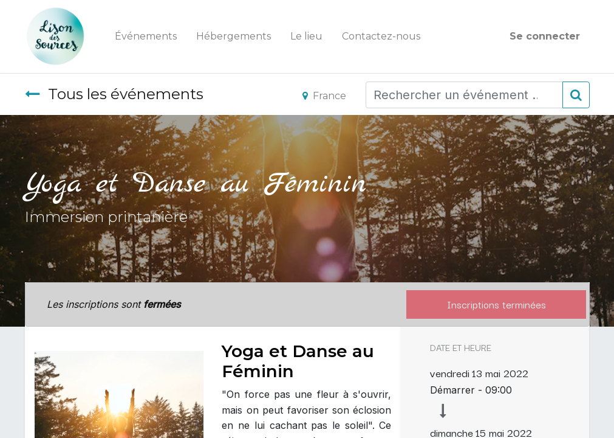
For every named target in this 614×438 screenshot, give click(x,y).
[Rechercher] (576, 95)
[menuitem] (145, 36)
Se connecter (545, 36)
